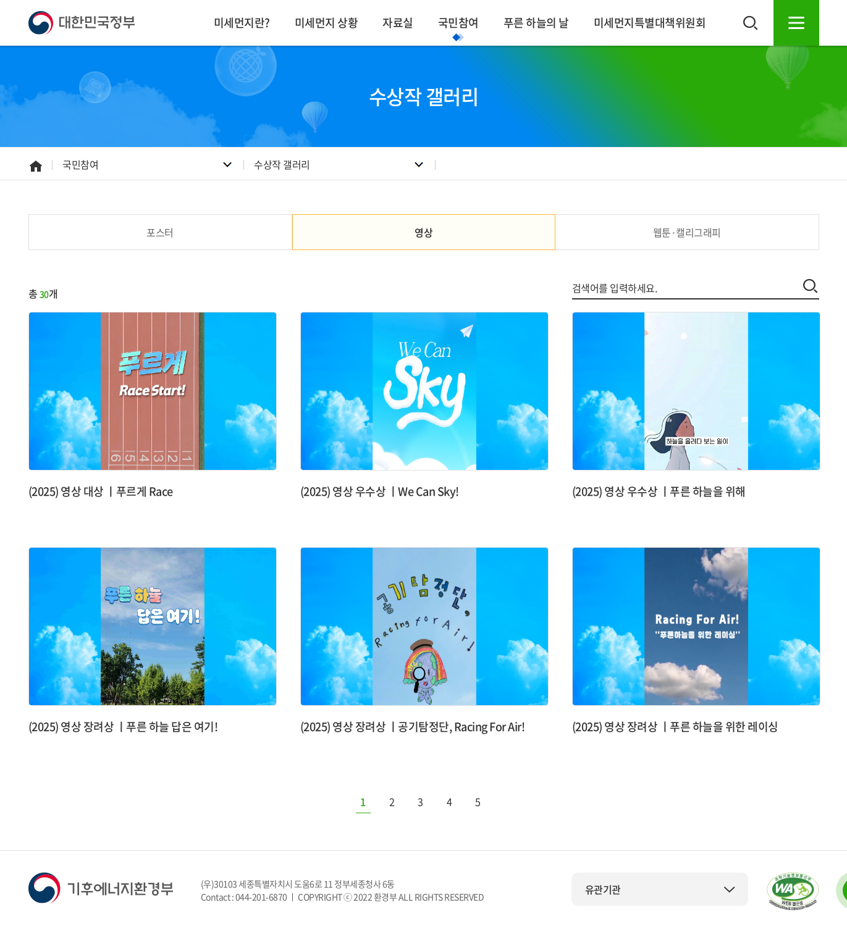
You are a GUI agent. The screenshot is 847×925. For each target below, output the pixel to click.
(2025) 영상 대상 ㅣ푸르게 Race (100, 491)
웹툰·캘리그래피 (687, 232)
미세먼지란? (242, 22)
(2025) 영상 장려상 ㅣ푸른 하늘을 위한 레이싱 (675, 726)
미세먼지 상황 (326, 22)
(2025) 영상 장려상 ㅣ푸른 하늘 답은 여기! (123, 726)
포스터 (160, 232)
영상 (423, 232)
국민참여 (458, 22)
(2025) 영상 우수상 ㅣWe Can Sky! (379, 491)
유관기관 (660, 889)
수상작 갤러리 (282, 164)
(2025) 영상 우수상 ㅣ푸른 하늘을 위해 (659, 491)
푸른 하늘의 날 (536, 22)
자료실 (397, 22)
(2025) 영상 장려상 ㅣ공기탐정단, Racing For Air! (412, 726)
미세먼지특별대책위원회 (650, 22)
